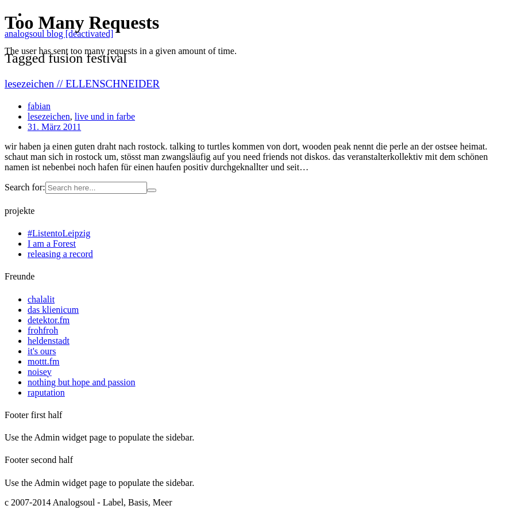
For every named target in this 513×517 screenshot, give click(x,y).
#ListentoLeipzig (59, 233)
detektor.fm (49, 320)
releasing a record (60, 254)
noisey (40, 372)
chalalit (41, 299)
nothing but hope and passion (82, 382)
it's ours (42, 351)
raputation (46, 392)
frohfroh (43, 330)
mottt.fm (44, 361)
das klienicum (53, 310)
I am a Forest (52, 243)
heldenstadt (49, 341)
